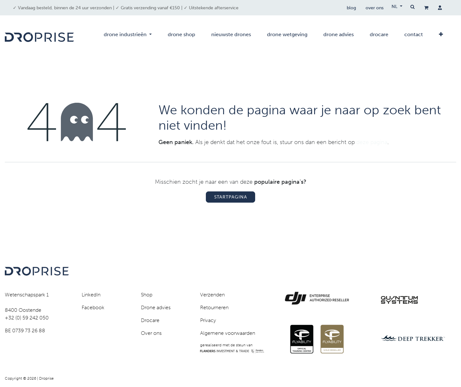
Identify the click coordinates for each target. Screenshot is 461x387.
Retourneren (214, 307)
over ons (375, 8)
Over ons (151, 333)
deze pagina (371, 142)
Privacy (208, 320)
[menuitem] (128, 37)
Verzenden (212, 295)
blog (351, 8)
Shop (146, 295)
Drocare (150, 320)
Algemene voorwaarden (227, 333)
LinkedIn (91, 295)
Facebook (93, 307)
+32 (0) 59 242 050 (27, 318)
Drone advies (156, 307)
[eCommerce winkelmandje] (426, 7)
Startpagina (230, 197)
